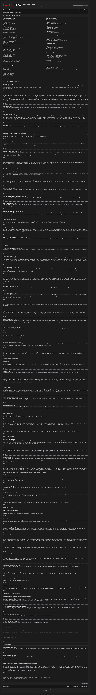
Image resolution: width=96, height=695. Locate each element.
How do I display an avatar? (8, 41)
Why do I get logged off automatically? (10, 28)
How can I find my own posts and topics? (54, 49)
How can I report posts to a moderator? (11, 59)
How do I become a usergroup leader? (54, 24)
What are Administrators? (51, 19)
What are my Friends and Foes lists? (53, 39)
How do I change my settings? (9, 33)
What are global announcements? (10, 72)
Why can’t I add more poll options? (10, 53)
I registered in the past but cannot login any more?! (13, 26)
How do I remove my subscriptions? (53, 57)
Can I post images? (6, 70)
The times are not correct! (8, 36)
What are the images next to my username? (11, 40)
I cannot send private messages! (52, 32)
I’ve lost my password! (7, 27)
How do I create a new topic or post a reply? (12, 48)
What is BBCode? (6, 67)
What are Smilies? (6, 69)
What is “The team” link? (51, 28)
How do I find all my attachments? (53, 63)
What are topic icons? (7, 77)
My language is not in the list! (9, 38)
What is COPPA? (6, 21)
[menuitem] (10, 10)
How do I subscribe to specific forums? (54, 56)
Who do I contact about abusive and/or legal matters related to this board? (61, 69)
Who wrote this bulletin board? (52, 67)
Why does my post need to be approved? (11, 61)
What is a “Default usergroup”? (52, 27)
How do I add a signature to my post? (10, 50)
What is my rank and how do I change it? (11, 42)
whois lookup (12, 666)
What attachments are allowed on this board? (55, 62)
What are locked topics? (8, 75)
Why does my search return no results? (54, 46)
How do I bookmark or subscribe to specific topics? (56, 55)
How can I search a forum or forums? (53, 44)
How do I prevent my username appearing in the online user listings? (17, 35)
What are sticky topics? (7, 74)
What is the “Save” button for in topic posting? (12, 60)
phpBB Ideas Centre (62, 656)
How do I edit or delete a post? (9, 49)
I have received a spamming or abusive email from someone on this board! (61, 35)
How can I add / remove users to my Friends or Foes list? (57, 40)
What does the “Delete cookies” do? (10, 29)
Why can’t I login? (6, 24)
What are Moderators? (50, 21)
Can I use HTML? (6, 68)
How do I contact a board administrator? (54, 71)
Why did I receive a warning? (8, 58)
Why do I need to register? (8, 19)
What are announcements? (8, 73)
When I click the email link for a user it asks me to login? (14, 43)
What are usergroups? (50, 22)
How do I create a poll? (7, 51)
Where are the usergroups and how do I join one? (56, 23)
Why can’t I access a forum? (8, 55)
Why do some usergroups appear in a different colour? (57, 26)
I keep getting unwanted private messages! (55, 33)
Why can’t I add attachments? (9, 56)
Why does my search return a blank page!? (54, 47)
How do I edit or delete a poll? (9, 54)
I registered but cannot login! (9, 23)
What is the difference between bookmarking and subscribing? (59, 54)
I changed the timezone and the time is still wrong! (13, 37)
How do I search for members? (52, 48)
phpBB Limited (40, 648)
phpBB (56, 206)
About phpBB (13, 650)
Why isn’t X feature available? (52, 68)
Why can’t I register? (7, 22)
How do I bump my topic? (8, 62)
